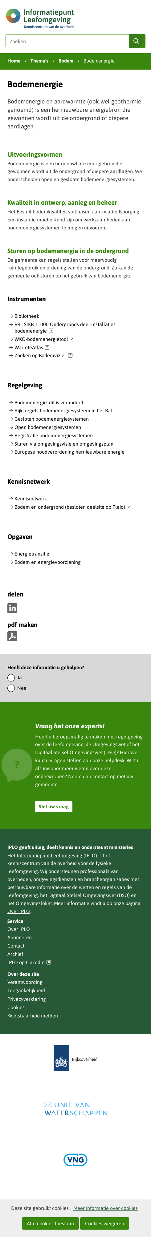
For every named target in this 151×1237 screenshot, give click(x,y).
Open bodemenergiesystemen (47, 427)
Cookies (16, 1007)
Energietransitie (31, 553)
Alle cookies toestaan (50, 1223)
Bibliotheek (26, 316)
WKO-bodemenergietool (44, 339)
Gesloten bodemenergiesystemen (51, 419)
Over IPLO (18, 911)
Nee (22, 688)
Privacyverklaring (26, 999)
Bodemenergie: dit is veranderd (48, 402)
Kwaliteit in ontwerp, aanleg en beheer (62, 202)
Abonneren (19, 937)
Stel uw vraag (54, 806)
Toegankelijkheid (26, 990)
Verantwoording (25, 982)
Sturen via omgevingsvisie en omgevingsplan (63, 444)
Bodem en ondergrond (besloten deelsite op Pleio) (73, 507)
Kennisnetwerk (30, 498)
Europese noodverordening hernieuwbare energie (69, 452)
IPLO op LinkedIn (29, 962)
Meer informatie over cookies (105, 1208)
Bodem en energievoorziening (47, 562)
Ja (19, 677)
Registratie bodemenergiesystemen (53, 435)
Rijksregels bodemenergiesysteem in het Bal (63, 410)
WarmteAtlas (32, 348)
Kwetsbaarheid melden (32, 1015)
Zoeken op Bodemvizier (43, 356)
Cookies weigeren (104, 1223)
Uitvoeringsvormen (34, 154)
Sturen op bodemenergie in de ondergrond (68, 250)
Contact (15, 945)
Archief (15, 954)
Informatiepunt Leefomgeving (49, 855)
